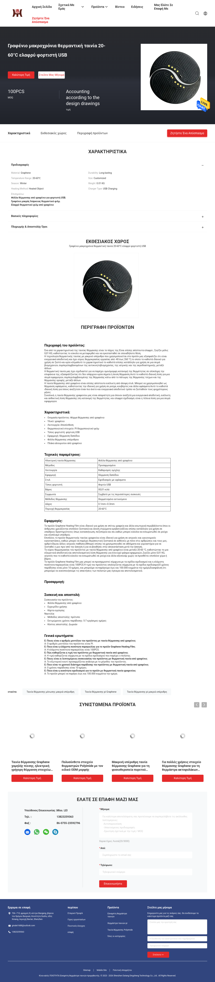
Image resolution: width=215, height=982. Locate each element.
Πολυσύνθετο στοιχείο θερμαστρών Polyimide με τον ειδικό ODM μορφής (82, 765)
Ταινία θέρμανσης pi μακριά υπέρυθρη (147, 691)
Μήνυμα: (105, 809)
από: (103, 848)
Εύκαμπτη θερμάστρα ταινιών (117, 915)
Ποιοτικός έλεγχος (76, 926)
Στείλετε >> (158, 955)
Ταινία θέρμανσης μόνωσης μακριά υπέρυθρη (50, 691)
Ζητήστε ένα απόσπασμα (187, 133)
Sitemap (87, 970)
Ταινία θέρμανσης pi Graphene (100, 691)
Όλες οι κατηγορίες (116, 936)
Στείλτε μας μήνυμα (51, 74)
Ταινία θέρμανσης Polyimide (120, 930)
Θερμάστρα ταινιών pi (117, 923)
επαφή (71, 932)
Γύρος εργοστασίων (76, 919)
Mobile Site (102, 970)
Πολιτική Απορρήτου (122, 970)
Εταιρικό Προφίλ (75, 913)
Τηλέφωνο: (106, 865)
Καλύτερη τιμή (21, 74)
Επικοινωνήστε (113, 883)
